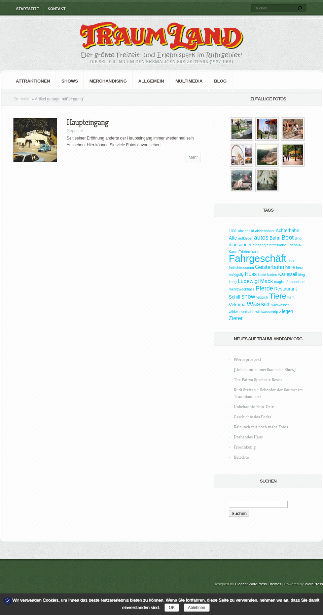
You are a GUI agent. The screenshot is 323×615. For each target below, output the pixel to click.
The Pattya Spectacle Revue (258, 379)
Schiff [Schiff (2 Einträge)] (234, 297)
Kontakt (57, 9)
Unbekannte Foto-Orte (254, 406)
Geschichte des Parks (252, 417)
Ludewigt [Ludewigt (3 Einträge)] (248, 281)
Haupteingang (87, 122)
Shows (70, 81)
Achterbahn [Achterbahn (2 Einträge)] (287, 230)
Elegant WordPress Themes (258, 584)
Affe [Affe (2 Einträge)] (233, 238)
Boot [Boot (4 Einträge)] (288, 237)
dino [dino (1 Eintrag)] (298, 238)
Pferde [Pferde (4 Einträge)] (264, 288)
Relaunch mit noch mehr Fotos (261, 427)
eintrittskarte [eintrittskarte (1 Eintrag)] (276, 245)
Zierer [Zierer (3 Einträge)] (236, 318)
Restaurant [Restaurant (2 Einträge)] (285, 288)
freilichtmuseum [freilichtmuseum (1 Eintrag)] (241, 268)
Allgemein (151, 81)
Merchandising (108, 81)
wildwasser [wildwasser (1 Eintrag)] (280, 305)
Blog (220, 81)
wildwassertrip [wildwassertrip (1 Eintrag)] (266, 312)
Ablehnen (196, 607)
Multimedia (189, 81)
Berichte (241, 457)
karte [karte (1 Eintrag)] (262, 275)
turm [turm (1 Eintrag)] (290, 297)
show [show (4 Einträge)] (248, 296)
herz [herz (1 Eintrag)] (299, 268)
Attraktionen (33, 81)
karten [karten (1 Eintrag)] (272, 275)
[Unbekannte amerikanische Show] (265, 369)
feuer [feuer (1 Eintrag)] (292, 260)
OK (172, 607)
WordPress (314, 584)
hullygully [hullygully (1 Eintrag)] (236, 275)
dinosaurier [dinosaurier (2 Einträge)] (240, 244)
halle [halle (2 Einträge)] (290, 267)
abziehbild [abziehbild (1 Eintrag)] (246, 231)
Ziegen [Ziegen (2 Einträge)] (286, 311)
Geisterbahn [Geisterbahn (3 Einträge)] (269, 267)
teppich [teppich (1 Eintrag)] (262, 297)
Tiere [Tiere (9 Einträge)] (277, 295)
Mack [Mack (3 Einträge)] (266, 281)
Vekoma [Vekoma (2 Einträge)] (237, 304)
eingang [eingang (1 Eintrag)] (259, 245)
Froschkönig (245, 447)
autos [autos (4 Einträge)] (261, 237)
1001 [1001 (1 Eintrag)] (233, 231)
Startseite (27, 9)
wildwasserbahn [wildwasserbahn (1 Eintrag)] (241, 312)
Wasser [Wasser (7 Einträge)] (258, 304)
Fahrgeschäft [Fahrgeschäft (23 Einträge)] (257, 258)
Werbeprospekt (247, 359)
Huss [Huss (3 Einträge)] (251, 274)
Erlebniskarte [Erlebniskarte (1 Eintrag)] (249, 252)
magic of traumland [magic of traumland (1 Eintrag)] (289, 282)
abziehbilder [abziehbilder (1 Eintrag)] (264, 231)
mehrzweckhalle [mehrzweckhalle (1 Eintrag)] (241, 289)
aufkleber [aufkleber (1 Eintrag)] (245, 238)
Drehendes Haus (248, 437)
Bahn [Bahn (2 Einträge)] (275, 238)
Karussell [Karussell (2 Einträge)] (287, 274)
